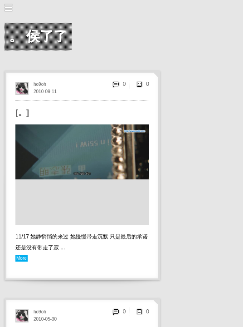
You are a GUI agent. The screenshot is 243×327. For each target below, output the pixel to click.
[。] (22, 112)
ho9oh (40, 84)
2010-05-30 (45, 319)
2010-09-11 (45, 91)
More (21, 258)
